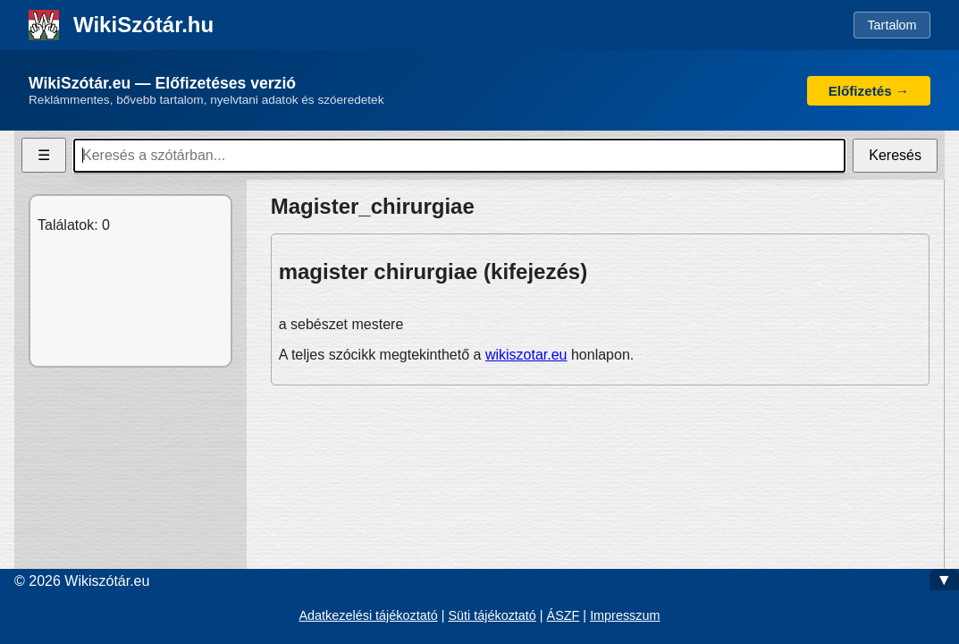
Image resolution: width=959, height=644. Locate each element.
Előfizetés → (869, 90)
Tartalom (891, 25)
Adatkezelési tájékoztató (368, 615)
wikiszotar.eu (526, 354)
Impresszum (625, 615)
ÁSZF (563, 615)
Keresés (895, 155)
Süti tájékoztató (491, 615)
